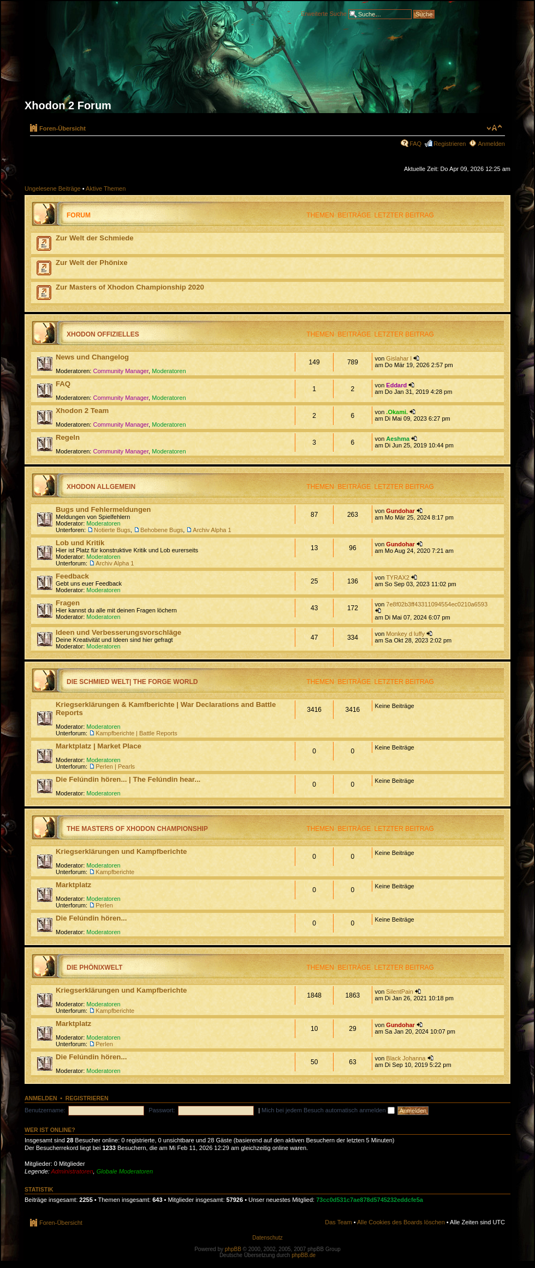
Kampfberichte (115, 872)
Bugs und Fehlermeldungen (103, 509)
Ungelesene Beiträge (53, 188)
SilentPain (399, 991)
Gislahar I (399, 358)
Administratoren (72, 1171)
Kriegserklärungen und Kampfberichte (121, 851)
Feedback (72, 576)
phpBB (233, 1249)
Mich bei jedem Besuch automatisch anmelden (328, 1110)
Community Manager (121, 371)
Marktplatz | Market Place (98, 746)
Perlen (104, 905)
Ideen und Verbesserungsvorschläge (118, 632)
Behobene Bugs (161, 530)
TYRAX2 (397, 577)
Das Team (338, 1222)
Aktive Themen (106, 188)
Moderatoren (169, 371)
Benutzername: (45, 1110)
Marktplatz (73, 885)
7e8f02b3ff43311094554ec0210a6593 (437, 604)
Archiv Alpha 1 (212, 530)
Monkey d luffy (405, 633)
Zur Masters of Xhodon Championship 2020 (130, 287)
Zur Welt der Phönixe (92, 262)
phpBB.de (304, 1255)
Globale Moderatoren (125, 1171)
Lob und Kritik (80, 543)
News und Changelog (92, 357)
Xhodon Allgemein (101, 487)
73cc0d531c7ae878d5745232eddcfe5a (369, 1199)
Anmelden (491, 143)
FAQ (415, 143)
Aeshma (397, 438)
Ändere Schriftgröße (494, 128)
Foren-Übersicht (62, 128)
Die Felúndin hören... (91, 918)
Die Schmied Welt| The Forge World (132, 682)
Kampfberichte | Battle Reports (136, 733)
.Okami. (397, 412)
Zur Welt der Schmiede (95, 238)
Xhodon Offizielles (103, 334)
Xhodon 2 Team (82, 410)
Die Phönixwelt (94, 967)
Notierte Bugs (112, 530)
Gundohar (400, 511)
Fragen (68, 603)
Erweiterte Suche (324, 13)
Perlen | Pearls (115, 766)
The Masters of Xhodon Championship (137, 829)
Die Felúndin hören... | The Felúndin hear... (128, 779)
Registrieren (449, 143)
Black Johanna (405, 1058)
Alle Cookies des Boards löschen (401, 1222)
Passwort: (161, 1110)
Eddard (396, 385)
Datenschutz (267, 1238)
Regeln (68, 437)
